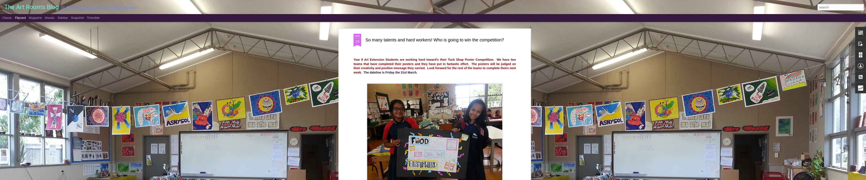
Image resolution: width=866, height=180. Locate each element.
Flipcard (20, 18)
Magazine (35, 18)
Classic (7, 18)
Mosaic (49, 18)
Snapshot (77, 18)
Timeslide (93, 18)
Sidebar (63, 18)
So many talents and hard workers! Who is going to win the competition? (434, 40)
